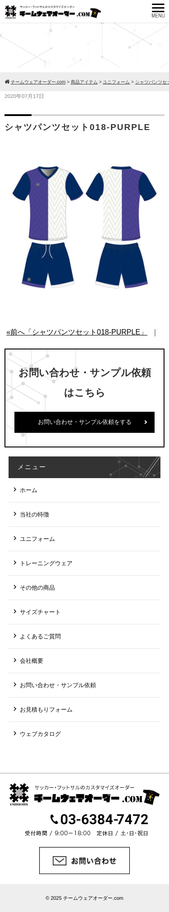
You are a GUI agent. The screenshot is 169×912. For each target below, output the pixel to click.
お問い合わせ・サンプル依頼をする (85, 422)
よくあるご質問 (40, 636)
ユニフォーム (37, 538)
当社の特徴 (34, 514)
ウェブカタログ (40, 734)
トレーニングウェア (46, 563)
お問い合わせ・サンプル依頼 (58, 685)
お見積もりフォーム (46, 709)
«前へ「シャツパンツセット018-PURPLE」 (76, 332)
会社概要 (31, 660)
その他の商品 (37, 587)
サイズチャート (40, 612)
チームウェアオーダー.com (93, 898)
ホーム (28, 490)
